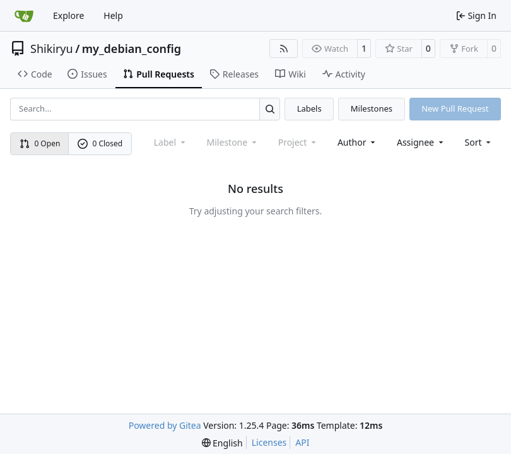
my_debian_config (131, 48)
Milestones (371, 108)
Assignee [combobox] (421, 142)
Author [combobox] (357, 142)
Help (113, 15)
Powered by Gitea (165, 425)
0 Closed (100, 143)
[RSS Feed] (283, 48)
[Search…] (269, 109)
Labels (309, 108)
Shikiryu (51, 48)
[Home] (24, 15)
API (302, 442)
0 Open (40, 143)
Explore (68, 15)
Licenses (269, 442)
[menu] (479, 142)
